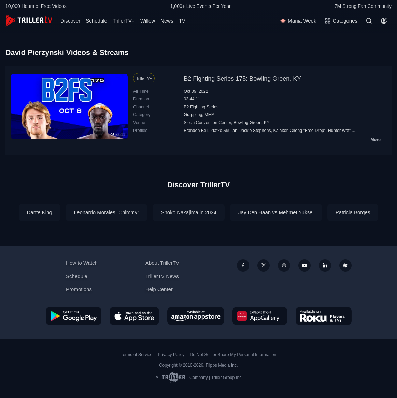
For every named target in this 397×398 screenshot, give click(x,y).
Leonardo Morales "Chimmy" (106, 212)
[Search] (369, 20)
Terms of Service (137, 354)
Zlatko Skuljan (224, 130)
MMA (209, 114)
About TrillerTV (162, 263)
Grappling (193, 114)
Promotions (79, 289)
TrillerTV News (162, 276)
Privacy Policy (171, 354)
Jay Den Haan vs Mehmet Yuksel (276, 212)
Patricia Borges (353, 212)
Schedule (96, 21)
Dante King (39, 212)
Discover (70, 21)
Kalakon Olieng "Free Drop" (299, 130)
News (166, 21)
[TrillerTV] (28, 20)
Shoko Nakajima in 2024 (188, 212)
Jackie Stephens (255, 130)
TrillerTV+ (124, 21)
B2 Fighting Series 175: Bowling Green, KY (242, 78)
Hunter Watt (339, 130)
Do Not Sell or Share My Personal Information (233, 354)
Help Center (159, 289)
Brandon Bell (196, 130)
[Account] (384, 20)
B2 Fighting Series (201, 107)
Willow (147, 21)
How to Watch (82, 263)
